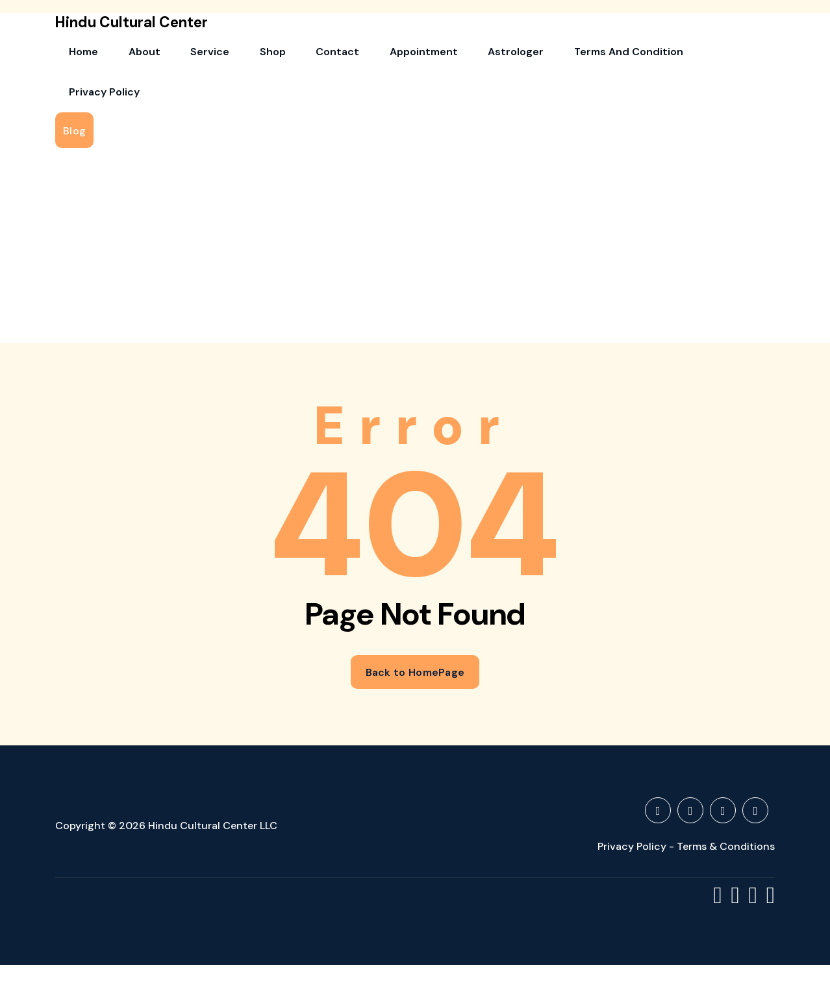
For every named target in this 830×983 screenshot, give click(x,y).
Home (76, 55)
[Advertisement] (415, 177)
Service (173, 55)
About (122, 55)
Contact (272, 55)
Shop (221, 55)
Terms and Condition (518, 55)
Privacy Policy (624, 55)
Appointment (343, 55)
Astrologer (421, 55)
